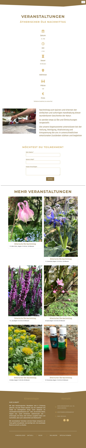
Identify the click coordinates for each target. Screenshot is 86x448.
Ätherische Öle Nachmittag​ (25, 244)
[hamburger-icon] (83, 2)
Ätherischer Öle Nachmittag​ (61, 318)
